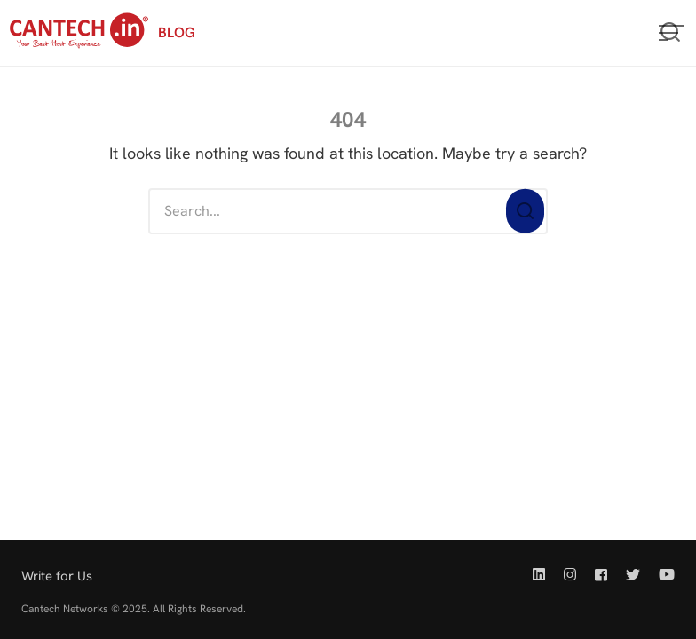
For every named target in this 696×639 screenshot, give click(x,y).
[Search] (525, 211)
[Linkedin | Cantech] (542, 574)
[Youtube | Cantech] (663, 574)
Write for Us (56, 576)
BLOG (176, 32)
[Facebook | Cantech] (601, 574)
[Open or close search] (670, 33)
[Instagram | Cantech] (570, 574)
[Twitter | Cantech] (633, 574)
